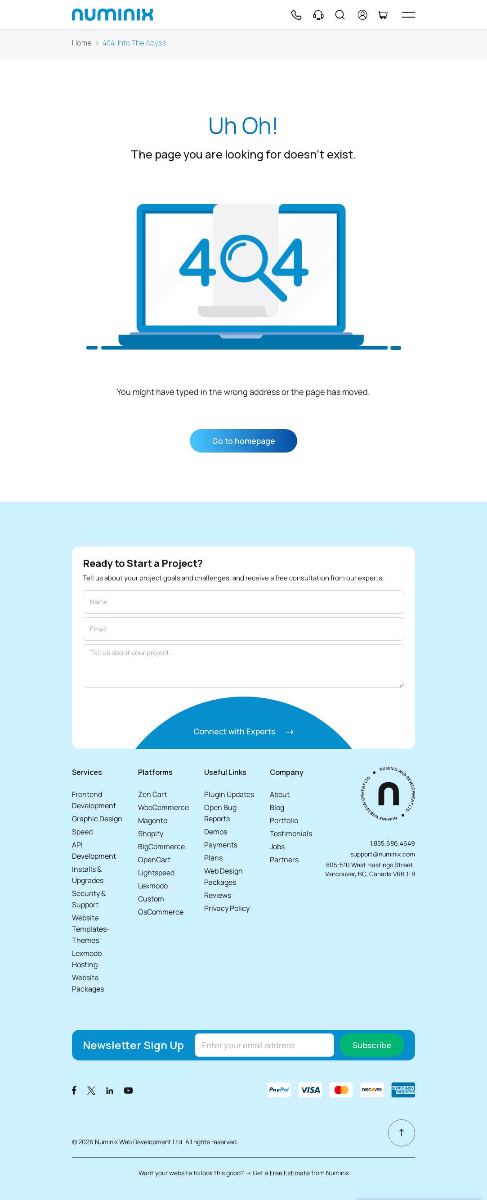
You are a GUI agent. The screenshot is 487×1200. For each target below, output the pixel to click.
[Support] (318, 15)
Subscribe (372, 1045)
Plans (213, 858)
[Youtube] (128, 1090)
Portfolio (284, 820)
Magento (152, 820)
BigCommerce (161, 846)
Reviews (217, 895)
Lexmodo (153, 886)
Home (82, 43)
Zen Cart (152, 794)
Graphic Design (97, 819)
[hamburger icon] (408, 15)
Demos (215, 832)
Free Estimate (290, 1172)
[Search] (340, 15)
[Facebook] (74, 1090)
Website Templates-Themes (91, 929)
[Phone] (296, 15)
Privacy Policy (227, 908)
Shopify (150, 833)
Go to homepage (244, 440)
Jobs (277, 846)
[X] (91, 1090)
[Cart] (383, 15)
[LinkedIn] (109, 1090)
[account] (363, 15)
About (280, 794)
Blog (277, 807)
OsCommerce (160, 912)
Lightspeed (156, 873)
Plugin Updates (229, 794)
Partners (284, 860)
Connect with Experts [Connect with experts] (243, 731)
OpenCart (154, 860)
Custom (151, 899)
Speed (82, 832)
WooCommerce (163, 807)
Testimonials (291, 833)
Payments (220, 845)
